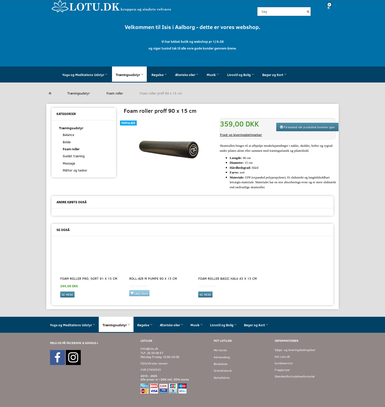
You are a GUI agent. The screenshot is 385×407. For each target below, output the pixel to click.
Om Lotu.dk (282, 356)
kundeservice (283, 363)
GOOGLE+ (91, 343)
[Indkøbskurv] (326, 7)
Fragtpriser (282, 370)
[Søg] (308, 11)
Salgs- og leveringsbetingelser (295, 350)
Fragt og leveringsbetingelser (241, 134)
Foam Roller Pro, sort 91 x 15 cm (88, 278)
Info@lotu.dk (149, 348)
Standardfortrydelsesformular (295, 376)
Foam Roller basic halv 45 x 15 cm (227, 278)
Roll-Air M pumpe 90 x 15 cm (153, 278)
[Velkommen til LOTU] (111, 6)
